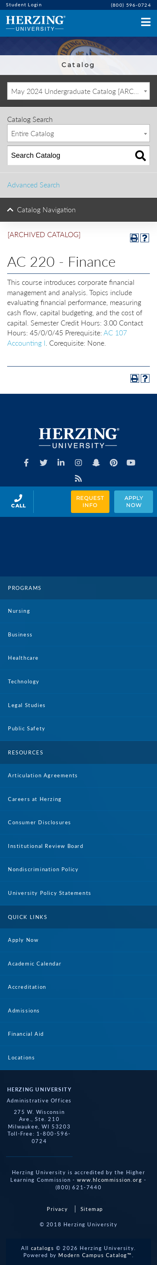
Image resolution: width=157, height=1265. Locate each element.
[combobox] (78, 91)
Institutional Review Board (46, 846)
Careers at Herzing (35, 799)
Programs (25, 588)
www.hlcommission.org (109, 1180)
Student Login (24, 4)
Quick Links (28, 917)
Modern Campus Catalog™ (95, 1255)
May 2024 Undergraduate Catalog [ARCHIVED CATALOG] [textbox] (80, 91)
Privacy (57, 1209)
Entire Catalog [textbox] (32, 133)
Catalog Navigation (46, 209)
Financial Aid (26, 1034)
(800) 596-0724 (131, 5)
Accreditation (27, 987)
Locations (21, 1057)
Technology (24, 681)
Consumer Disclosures (39, 822)
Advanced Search (33, 184)
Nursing (19, 611)
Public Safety (27, 728)
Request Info (90, 502)
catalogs (42, 1248)
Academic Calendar (34, 963)
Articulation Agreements (43, 775)
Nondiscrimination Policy (43, 869)
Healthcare (23, 658)
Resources (25, 752)
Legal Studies (27, 705)
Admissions (24, 1010)
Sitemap (91, 1209)
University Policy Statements (50, 893)
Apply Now (134, 502)
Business (20, 634)
